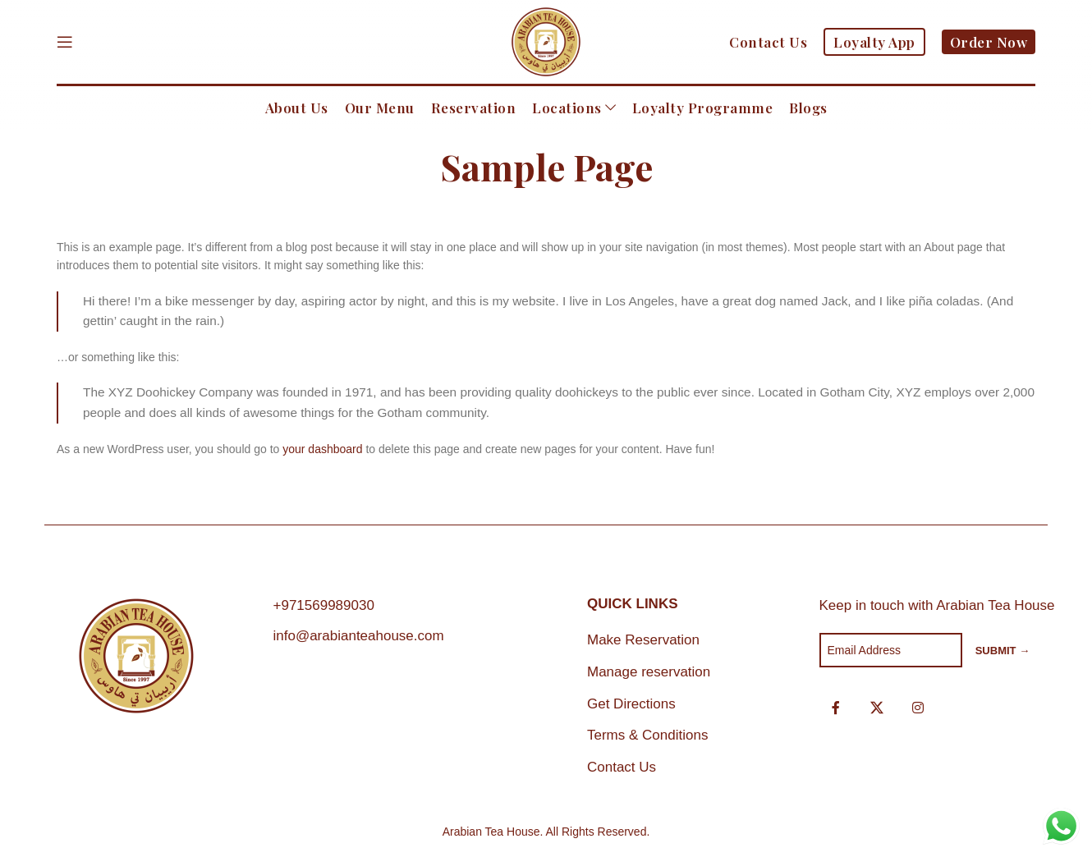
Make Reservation (643, 640)
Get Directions (631, 704)
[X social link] (876, 708)
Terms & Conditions (647, 735)
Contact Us (621, 767)
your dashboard (322, 449)
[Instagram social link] (918, 708)
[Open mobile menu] (64, 41)
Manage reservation (648, 672)
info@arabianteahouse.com (358, 636)
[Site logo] (546, 41)
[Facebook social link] (835, 708)
